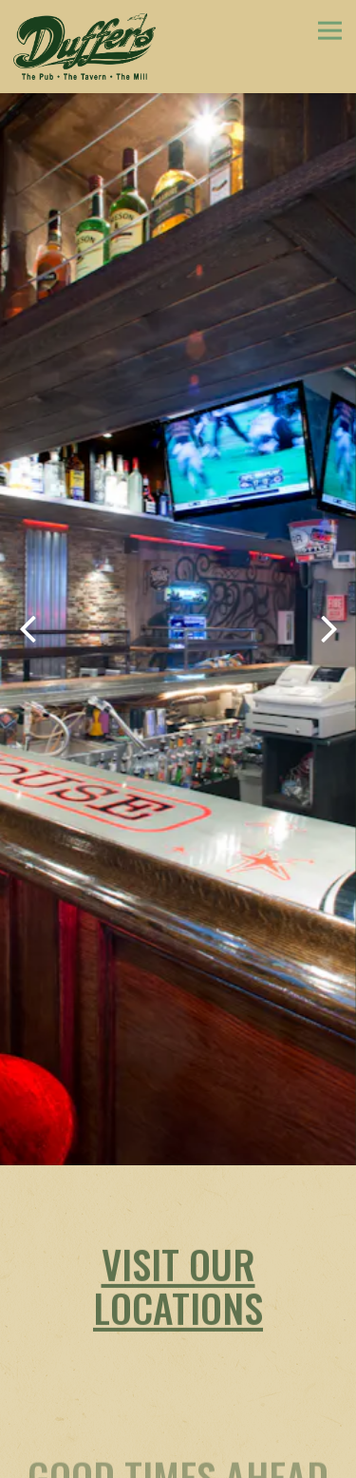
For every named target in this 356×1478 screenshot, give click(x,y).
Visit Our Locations (178, 1243)
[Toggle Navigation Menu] (330, 30)
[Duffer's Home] (84, 46)
